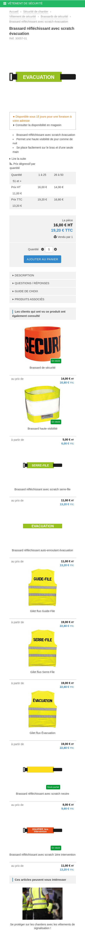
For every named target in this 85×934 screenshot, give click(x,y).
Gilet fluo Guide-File (42, 611)
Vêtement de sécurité (22, 16)
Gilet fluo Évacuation (42, 733)
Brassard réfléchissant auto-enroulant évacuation (42, 550)
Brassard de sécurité (42, 367)
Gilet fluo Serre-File (42, 672)
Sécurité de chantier (35, 11)
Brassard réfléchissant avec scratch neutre (42, 793)
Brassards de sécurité (54, 16)
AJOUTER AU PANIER (42, 259)
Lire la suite (19, 158)
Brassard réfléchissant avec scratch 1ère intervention (42, 854)
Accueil (13, 11)
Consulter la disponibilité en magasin (38, 125)
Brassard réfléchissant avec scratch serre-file (42, 489)
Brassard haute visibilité (42, 428)
